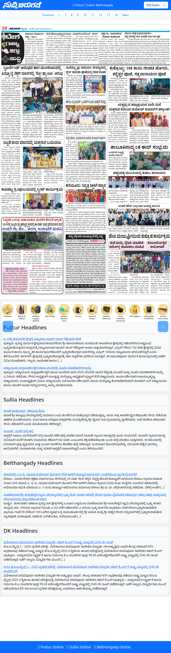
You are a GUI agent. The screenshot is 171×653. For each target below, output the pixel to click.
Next (125, 15)
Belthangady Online (112, 646)
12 (100, 15)
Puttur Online (51, 646)
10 (84, 15)
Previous (48, 15)
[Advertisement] (85, 626)
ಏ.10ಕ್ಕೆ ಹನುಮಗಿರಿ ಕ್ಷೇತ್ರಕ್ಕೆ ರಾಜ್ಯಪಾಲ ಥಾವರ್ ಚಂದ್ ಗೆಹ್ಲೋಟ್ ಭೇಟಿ (42, 339)
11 (92, 15)
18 (116, 15)
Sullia (88, 5)
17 (108, 15)
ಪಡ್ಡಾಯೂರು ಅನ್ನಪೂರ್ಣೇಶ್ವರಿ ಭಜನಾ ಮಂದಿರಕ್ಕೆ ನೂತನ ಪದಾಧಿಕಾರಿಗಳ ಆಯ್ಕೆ (47, 368)
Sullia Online (79, 646)
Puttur (78, 5)
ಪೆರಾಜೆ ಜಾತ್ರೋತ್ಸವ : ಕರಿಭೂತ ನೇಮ (24, 411)
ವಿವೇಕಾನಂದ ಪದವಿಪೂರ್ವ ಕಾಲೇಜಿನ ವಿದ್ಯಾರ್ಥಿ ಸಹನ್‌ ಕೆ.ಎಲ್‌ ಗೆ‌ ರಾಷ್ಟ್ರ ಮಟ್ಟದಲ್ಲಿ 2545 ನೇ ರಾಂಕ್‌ (58, 542)
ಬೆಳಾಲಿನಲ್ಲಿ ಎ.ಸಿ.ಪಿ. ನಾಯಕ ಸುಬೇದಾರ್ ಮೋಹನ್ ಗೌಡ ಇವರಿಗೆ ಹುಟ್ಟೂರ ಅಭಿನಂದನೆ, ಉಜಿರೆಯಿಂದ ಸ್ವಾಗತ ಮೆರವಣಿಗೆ (70, 474)
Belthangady (103, 5)
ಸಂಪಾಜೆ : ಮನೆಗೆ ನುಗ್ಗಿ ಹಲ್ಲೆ (18, 431)
